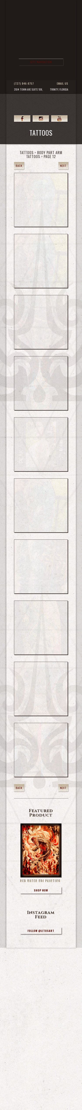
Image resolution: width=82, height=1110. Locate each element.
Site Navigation (41, 62)
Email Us (62, 83)
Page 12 (50, 156)
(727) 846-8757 (24, 83)
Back (19, 166)
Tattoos (26, 152)
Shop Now (41, 890)
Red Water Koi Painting (40, 881)
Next (63, 166)
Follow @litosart (41, 931)
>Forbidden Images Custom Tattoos (42, 47)
